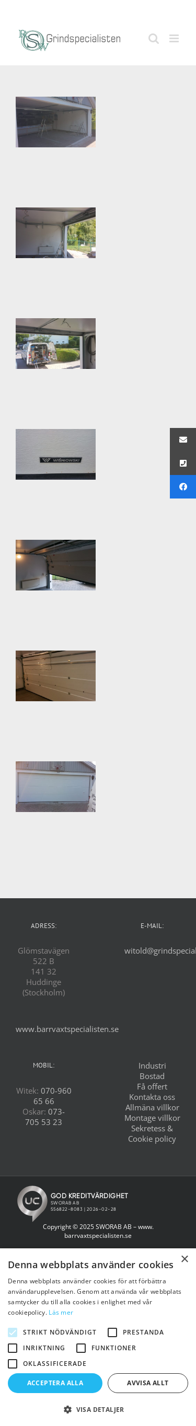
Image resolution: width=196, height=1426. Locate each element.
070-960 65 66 (52, 1095)
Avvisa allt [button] (147, 1382)
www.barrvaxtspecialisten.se (67, 1029)
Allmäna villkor (152, 1107)
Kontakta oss (152, 1097)
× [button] (184, 1259)
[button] (98, 1409)
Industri (152, 1065)
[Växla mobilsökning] (153, 38)
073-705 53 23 (45, 1116)
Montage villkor (152, 1117)
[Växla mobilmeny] (174, 38)
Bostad (152, 1076)
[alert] (98, 1337)
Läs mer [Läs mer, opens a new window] (61, 1312)
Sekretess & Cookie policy (152, 1133)
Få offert (152, 1086)
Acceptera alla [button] (55, 1382)
